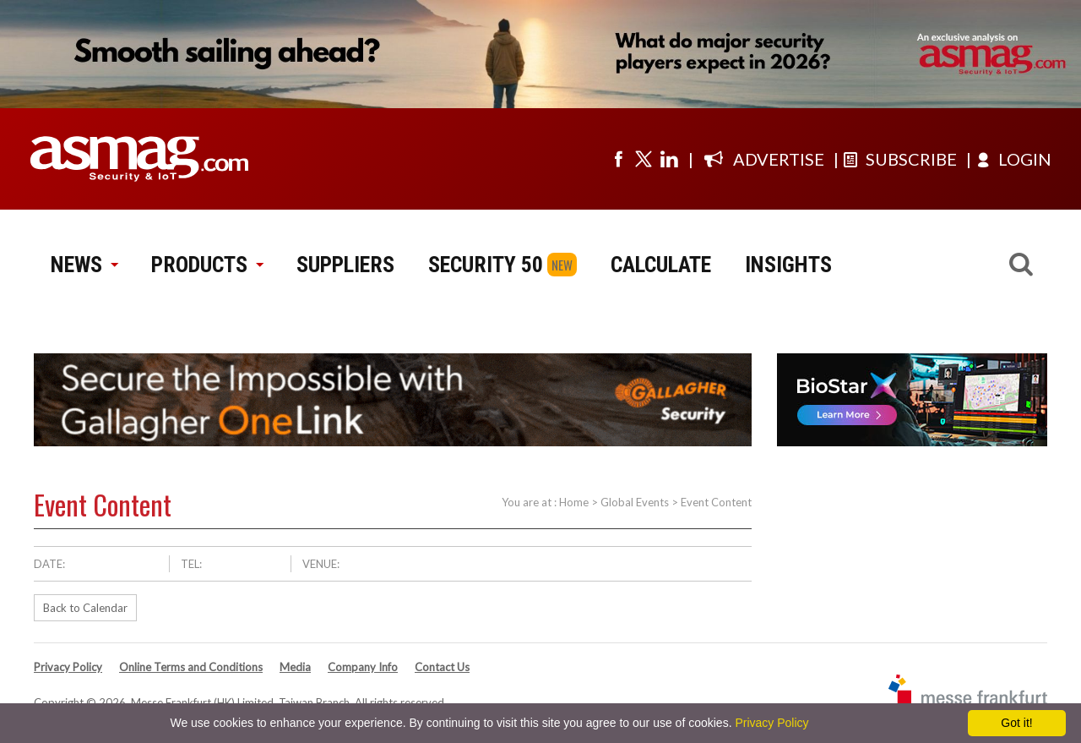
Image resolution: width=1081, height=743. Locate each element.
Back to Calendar (85, 608)
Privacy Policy (68, 667)
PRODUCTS (207, 264)
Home (574, 502)
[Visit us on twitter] (644, 159)
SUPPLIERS (345, 264)
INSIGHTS (788, 264)
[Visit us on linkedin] (669, 158)
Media (295, 667)
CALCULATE (661, 264)
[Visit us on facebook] (618, 158)
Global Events (634, 502)
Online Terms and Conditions (191, 667)
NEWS (84, 264)
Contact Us (442, 667)
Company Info (363, 667)
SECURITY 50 (485, 264)
